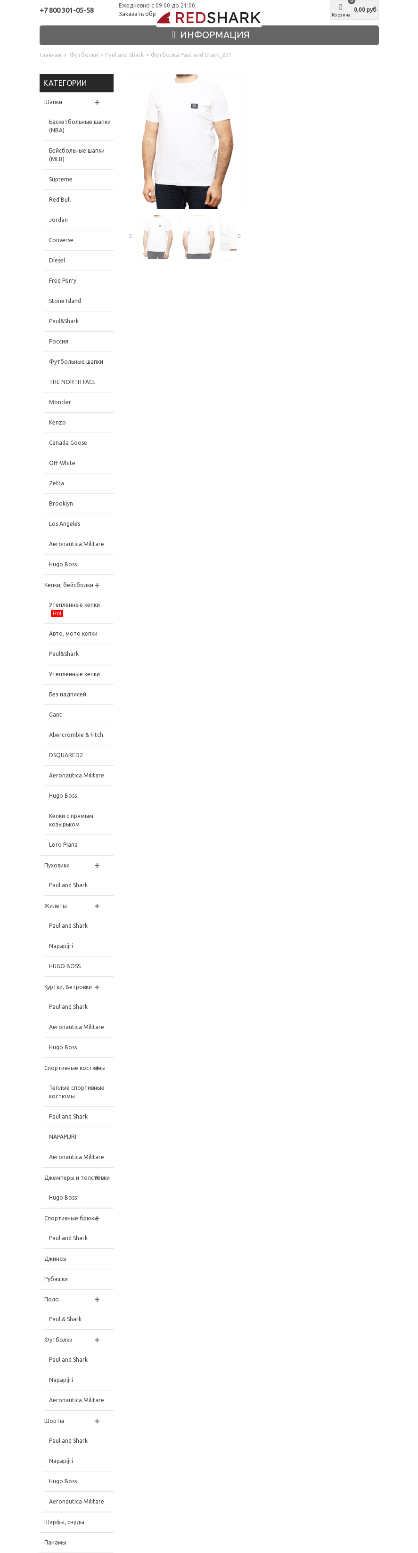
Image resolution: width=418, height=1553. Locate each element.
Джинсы (55, 1259)
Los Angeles (64, 524)
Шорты (54, 1421)
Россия (58, 341)
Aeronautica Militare (76, 544)
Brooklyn (61, 503)
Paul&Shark (64, 321)
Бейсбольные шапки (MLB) (77, 154)
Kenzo (57, 422)
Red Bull (60, 199)
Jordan (58, 220)
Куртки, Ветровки (68, 987)
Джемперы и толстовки (77, 1178)
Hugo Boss (63, 564)
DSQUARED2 (66, 755)
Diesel (57, 260)
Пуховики (57, 865)
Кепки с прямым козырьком (71, 820)
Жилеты (55, 906)
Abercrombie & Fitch (76, 735)
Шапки (53, 102)
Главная (50, 55)
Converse (61, 240)
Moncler (60, 402)
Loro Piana (63, 845)
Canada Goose (68, 443)
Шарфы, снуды (64, 1522)
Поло (51, 1299)
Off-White (62, 463)
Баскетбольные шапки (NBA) (80, 126)
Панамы (55, 1542)
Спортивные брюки (71, 1218)
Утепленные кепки (74, 609)
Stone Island (65, 301)
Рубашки (56, 1279)
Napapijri (61, 946)
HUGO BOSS (65, 966)
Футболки (84, 55)
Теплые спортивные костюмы (77, 1092)
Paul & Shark (65, 1319)
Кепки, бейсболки (68, 585)
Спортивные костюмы (75, 1068)
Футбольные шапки (76, 362)
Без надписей (67, 694)
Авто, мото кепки (73, 633)
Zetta (56, 483)
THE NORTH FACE (72, 382)
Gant (55, 714)
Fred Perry (62, 281)
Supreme (61, 179)
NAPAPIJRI (62, 1137)
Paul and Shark (124, 55)
